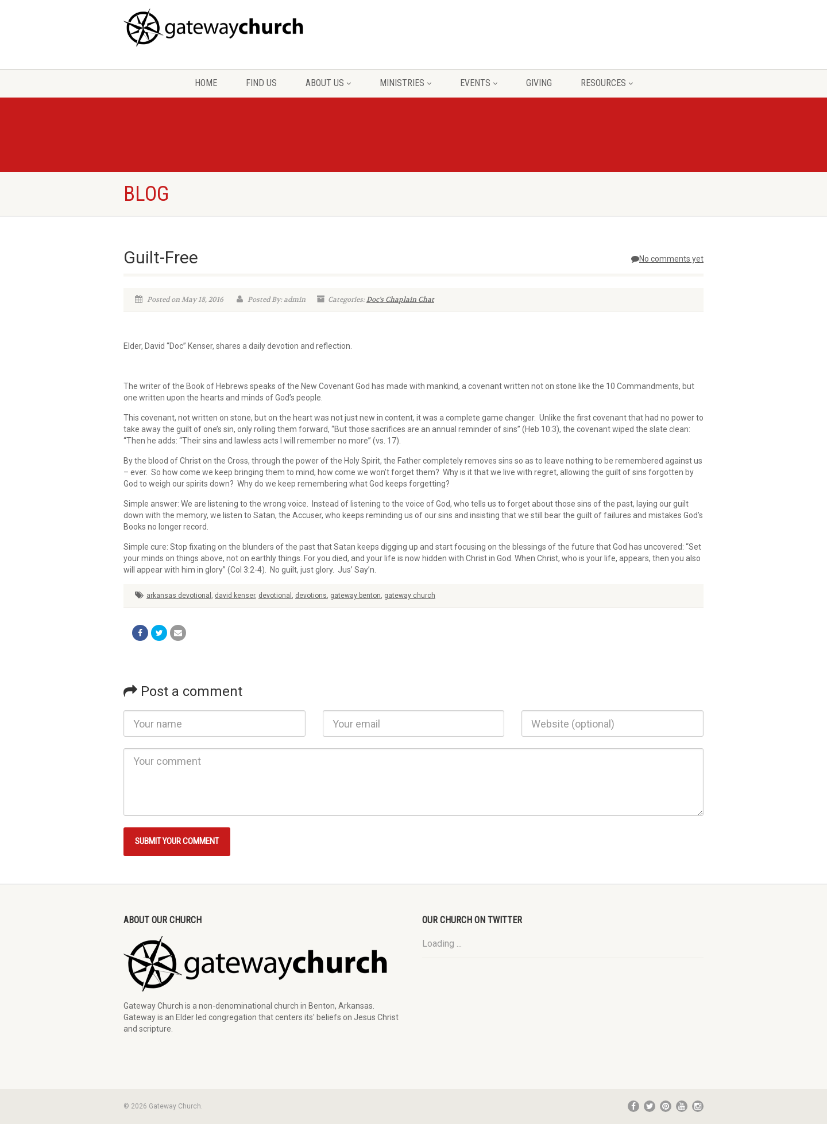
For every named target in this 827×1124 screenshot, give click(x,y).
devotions (311, 596)
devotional (275, 596)
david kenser (235, 596)
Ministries (405, 82)
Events (478, 82)
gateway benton (355, 596)
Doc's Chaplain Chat (400, 299)
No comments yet (667, 258)
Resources (607, 82)
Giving (539, 82)
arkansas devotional (178, 596)
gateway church (409, 596)
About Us (328, 82)
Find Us (261, 82)
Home (206, 82)
